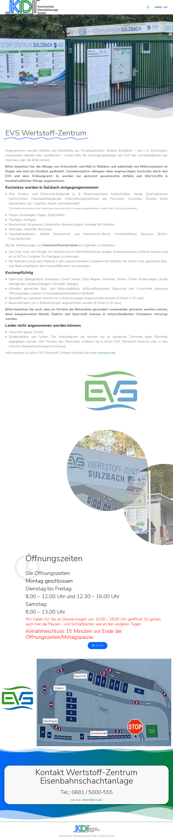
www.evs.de (106, 353)
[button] (97, 645)
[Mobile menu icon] (160, 7)
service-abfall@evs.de (86, 800)
